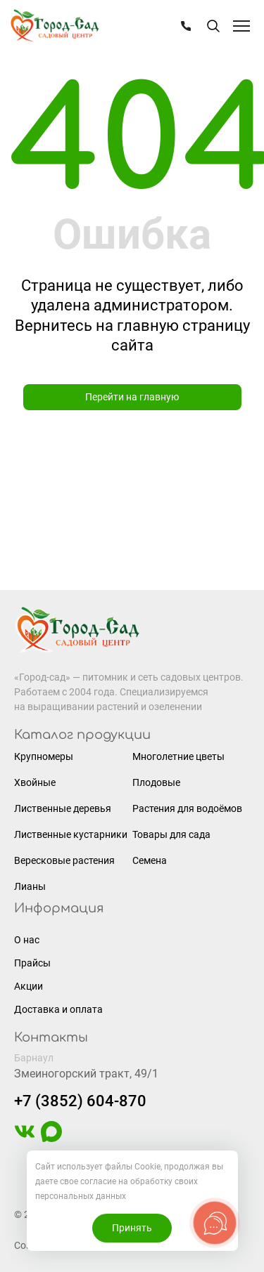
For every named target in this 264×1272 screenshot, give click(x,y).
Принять (132, 1227)
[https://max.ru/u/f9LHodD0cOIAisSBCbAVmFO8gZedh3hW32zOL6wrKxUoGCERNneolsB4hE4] (51, 1138)
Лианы (30, 886)
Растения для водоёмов (187, 808)
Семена (149, 860)
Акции (28, 986)
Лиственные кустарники (70, 834)
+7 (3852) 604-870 (80, 1101)
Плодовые (156, 782)
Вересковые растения (64, 860)
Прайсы (32, 963)
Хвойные (35, 782)
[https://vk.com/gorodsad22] (24, 1138)
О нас (26, 939)
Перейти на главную (132, 396)
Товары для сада (171, 834)
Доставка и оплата (58, 1009)
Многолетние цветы (178, 756)
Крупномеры (43, 756)
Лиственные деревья (62, 808)
